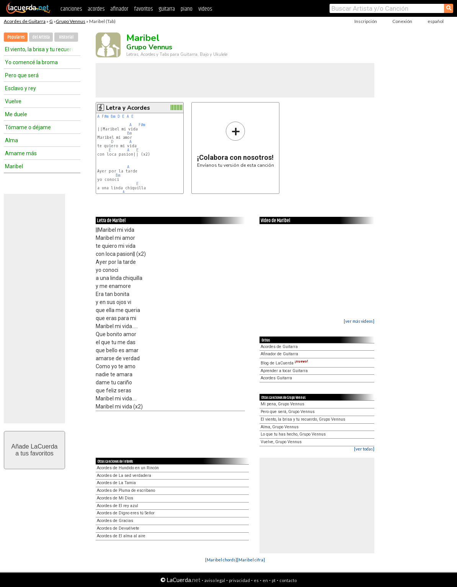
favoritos (143, 9)
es (256, 580)
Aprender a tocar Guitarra (284, 370)
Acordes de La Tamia (116, 482)
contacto (288, 580)
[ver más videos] (359, 321)
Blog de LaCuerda (284, 363)
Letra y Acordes (128, 108)
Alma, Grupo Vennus (280, 426)
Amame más (21, 153)
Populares (15, 37)
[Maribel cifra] (251, 559)
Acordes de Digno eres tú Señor (126, 513)
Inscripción (365, 21)
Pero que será (22, 75)
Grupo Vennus (70, 21)
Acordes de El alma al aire (121, 535)
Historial (66, 37)
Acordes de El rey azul (117, 505)
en (265, 580)
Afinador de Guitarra (279, 353)
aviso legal (214, 580)
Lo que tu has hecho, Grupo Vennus (293, 434)
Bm (113, 116)
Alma (11, 140)
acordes (96, 9)
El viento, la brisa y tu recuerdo (39, 49)
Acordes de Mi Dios (115, 498)
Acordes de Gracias (115, 520)
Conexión (402, 21)
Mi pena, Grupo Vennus (282, 404)
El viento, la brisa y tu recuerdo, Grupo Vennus (303, 419)
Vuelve (13, 101)
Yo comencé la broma (31, 62)
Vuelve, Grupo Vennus (281, 441)
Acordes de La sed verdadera (124, 475)
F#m (105, 116)
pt (274, 580)
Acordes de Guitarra (25, 21)
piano (187, 9)
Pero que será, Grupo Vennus (288, 411)
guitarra (166, 9)
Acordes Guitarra (276, 378)
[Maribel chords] (221, 559)
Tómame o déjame (28, 127)
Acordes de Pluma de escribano (126, 490)
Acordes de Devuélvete (118, 528)
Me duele (16, 114)
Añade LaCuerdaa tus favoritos (34, 450)
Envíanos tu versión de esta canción (235, 144)
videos (205, 9)
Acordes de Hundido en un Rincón (128, 467)
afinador (119, 9)
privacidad (239, 580)
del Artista (41, 37)
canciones (71, 9)
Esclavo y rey (20, 88)
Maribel (14, 166)
